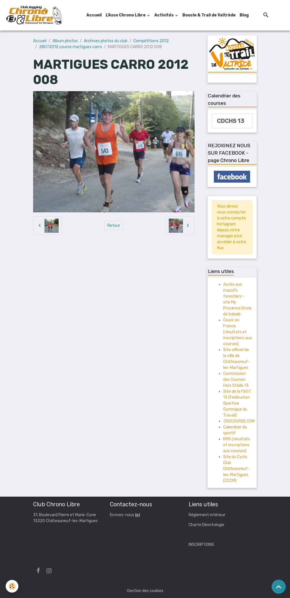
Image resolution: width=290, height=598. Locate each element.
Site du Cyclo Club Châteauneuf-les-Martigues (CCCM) (236, 468)
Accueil (94, 15)
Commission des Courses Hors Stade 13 (236, 379)
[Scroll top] (279, 587)
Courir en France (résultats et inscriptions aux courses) (237, 332)
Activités (164, 15)
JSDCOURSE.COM (239, 421)
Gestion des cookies (145, 590)
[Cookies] (12, 586)
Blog (244, 15)
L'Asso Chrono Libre (126, 15)
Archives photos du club (105, 41)
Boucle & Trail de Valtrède (209, 15)
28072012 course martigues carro (70, 46)
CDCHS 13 (230, 121)
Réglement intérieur (207, 514)
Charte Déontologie (206, 524)
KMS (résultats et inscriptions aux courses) (236, 445)
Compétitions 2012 (151, 41)
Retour (113, 225)
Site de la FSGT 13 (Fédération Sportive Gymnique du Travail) (237, 403)
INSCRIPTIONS (201, 544)
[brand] (35, 15)
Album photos (65, 41)
